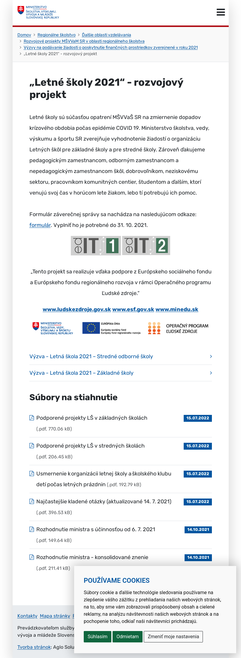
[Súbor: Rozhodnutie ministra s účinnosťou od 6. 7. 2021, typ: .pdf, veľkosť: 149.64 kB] (120, 535)
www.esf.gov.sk (133, 309)
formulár (40, 225)
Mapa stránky (55, 616)
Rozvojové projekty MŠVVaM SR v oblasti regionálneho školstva (84, 41)
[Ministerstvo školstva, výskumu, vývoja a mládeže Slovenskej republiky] (38, 12)
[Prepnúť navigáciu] (221, 12)
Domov (24, 34)
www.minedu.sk (176, 309)
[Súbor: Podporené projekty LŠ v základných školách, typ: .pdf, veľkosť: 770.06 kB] (120, 423)
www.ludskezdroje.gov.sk (77, 309)
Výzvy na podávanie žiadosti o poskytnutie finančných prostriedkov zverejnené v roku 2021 (111, 47)
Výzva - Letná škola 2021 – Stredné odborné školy (91, 356)
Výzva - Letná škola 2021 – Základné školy (81, 373)
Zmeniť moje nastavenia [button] (173, 636)
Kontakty (27, 616)
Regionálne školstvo (57, 34)
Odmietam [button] (127, 636)
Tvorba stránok (34, 647)
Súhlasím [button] (97, 636)
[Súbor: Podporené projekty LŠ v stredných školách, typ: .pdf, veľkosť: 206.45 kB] (120, 451)
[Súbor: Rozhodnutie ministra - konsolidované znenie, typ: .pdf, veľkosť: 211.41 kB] (120, 562)
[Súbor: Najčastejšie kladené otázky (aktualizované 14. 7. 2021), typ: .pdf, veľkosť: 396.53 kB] (120, 507)
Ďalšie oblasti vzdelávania (106, 34)
